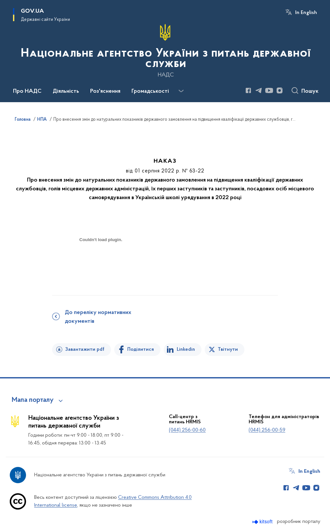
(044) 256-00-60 (187, 430)
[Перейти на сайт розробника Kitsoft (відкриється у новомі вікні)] (263, 521)
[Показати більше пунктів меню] (181, 91)
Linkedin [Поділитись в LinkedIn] (186, 349)
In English (306, 12)
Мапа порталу (33, 400)
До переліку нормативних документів (98, 317)
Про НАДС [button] (27, 91)
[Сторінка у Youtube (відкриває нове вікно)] (269, 90)
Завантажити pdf (84, 349)
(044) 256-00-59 (267, 430)
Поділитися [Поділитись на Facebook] (140, 349)
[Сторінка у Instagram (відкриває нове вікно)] (279, 90)
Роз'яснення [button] (105, 91)
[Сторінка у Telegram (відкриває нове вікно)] (259, 90)
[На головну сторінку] (165, 50)
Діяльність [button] (66, 91)
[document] (101, 263)
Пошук (310, 91)
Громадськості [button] (150, 91)
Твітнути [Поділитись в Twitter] (228, 349)
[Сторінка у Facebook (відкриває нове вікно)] (248, 90)
